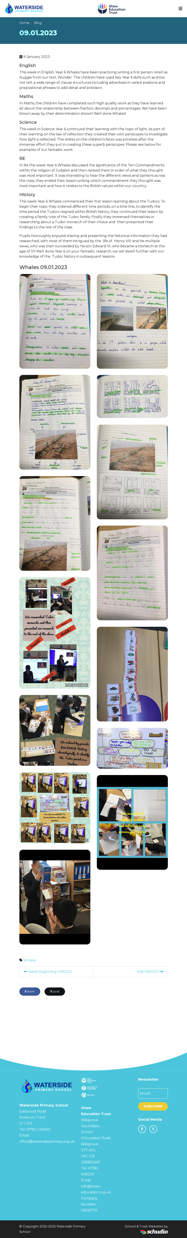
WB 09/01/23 (150, 972)
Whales (29, 960)
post (55, 991)
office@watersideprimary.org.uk (47, 1141)
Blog (38, 23)
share (30, 991)
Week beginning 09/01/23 (48, 972)
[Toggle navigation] (181, 8)
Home (24, 23)
